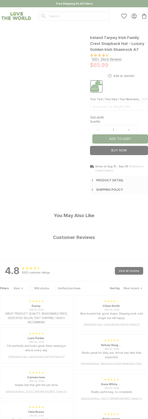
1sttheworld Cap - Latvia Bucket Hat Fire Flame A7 (111, 324)
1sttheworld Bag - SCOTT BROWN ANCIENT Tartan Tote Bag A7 (36, 391)
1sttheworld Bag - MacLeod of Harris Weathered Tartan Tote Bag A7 (112, 363)
